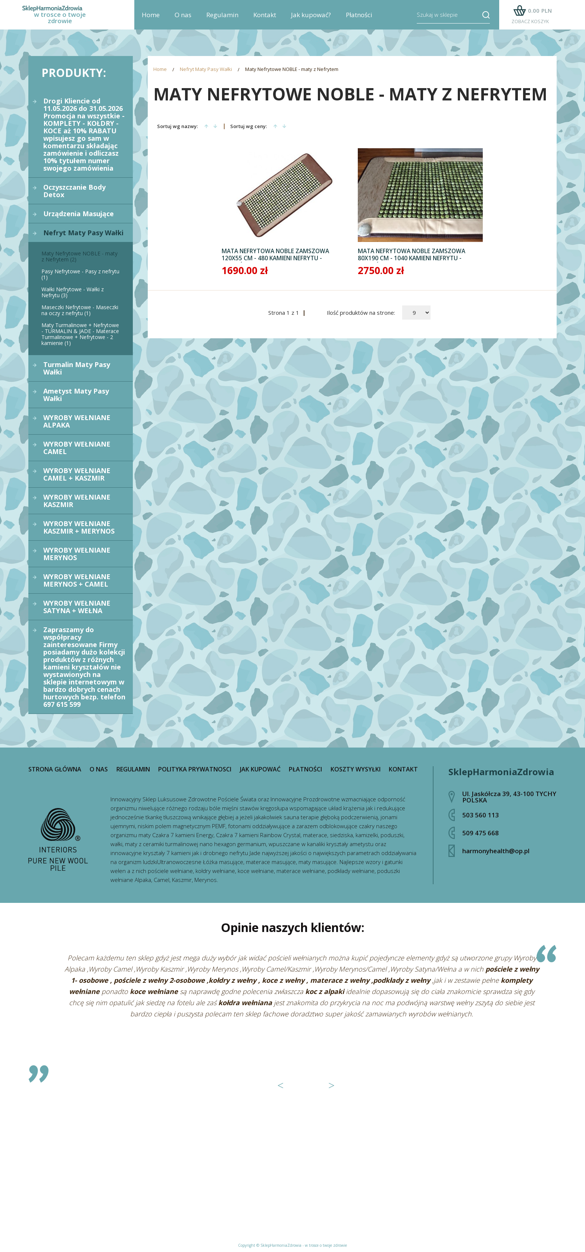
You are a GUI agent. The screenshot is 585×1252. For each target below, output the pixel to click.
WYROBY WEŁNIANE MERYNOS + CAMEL (76, 580)
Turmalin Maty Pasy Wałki (76, 368)
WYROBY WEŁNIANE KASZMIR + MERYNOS (79, 527)
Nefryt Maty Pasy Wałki (83, 232)
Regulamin (222, 19)
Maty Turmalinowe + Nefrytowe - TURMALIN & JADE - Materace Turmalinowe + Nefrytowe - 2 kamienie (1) (80, 334)
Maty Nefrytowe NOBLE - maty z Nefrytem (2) (79, 256)
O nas (183, 19)
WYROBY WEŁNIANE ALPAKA (76, 421)
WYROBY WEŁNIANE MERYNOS (76, 554)
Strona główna (54, 769)
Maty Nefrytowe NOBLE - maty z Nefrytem (291, 69)
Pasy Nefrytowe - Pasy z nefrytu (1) (80, 274)
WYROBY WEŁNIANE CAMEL (76, 447)
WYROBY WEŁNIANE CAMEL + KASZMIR (76, 474)
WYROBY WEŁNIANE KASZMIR (76, 501)
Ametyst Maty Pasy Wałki (76, 394)
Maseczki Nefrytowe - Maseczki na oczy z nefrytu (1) (79, 310)
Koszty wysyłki (356, 769)
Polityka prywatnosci (194, 769)
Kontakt (264, 19)
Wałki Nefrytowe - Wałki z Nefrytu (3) (72, 292)
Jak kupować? (311, 19)
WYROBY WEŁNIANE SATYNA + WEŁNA (76, 607)
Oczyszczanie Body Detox (74, 191)
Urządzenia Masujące (78, 213)
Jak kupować (260, 769)
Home (151, 19)
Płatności (359, 19)
